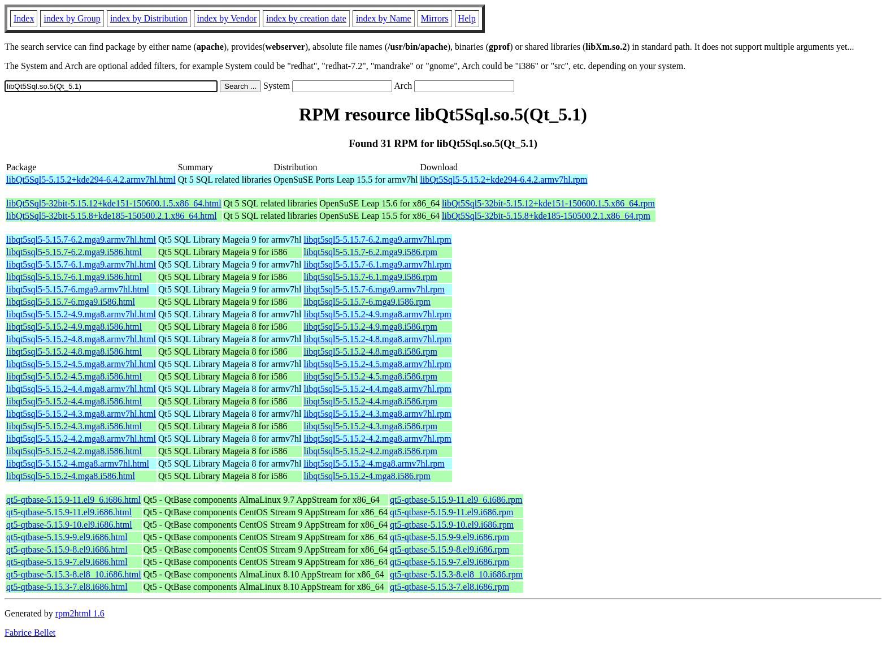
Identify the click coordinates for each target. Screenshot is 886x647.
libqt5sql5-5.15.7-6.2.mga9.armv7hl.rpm (377, 239)
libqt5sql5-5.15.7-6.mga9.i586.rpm (366, 302)
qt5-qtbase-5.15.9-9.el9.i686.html (67, 537)
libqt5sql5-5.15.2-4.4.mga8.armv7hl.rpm (377, 389)
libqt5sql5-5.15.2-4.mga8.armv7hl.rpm (373, 463)
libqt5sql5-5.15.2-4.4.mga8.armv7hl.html (81, 389)
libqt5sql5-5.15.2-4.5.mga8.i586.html (74, 376)
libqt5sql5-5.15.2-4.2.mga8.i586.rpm (370, 451)
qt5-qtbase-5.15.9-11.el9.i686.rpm (451, 512)
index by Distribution (149, 18)
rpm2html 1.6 (80, 613)
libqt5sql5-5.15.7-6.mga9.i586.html (70, 302)
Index (24, 18)
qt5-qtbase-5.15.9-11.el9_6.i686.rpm (456, 499)
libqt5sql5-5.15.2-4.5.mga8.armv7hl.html (81, 364)
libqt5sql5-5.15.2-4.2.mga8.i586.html (74, 451)
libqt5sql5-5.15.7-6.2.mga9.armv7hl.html (81, 239)
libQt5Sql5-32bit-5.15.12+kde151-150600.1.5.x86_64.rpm (548, 203)
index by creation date (306, 18)
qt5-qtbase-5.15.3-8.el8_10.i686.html (73, 574)
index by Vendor (227, 18)
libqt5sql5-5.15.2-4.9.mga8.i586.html (74, 326)
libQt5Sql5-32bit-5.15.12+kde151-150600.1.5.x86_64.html (114, 203)
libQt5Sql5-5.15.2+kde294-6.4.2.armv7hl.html (91, 179)
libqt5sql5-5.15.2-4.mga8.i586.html (70, 476)
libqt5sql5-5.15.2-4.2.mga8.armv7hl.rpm (377, 438)
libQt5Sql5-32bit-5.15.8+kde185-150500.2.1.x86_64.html (111, 216)
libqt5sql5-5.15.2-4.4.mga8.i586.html (74, 401)
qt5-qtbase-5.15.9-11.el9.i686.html (69, 512)
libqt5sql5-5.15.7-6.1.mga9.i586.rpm (370, 277)
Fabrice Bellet (30, 632)
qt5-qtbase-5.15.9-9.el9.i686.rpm (449, 537)
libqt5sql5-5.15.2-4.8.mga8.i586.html (74, 351)
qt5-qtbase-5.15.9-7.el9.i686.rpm (449, 562)
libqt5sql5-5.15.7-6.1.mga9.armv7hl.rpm (377, 264)
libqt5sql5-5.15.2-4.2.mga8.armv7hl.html (81, 438)
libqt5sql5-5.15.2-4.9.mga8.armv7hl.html (81, 314)
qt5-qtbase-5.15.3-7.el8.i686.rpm (449, 587)
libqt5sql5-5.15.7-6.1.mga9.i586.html (74, 277)
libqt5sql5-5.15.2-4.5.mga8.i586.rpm (370, 376)
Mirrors (435, 18)
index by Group (72, 18)
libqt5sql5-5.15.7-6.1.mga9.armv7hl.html (81, 264)
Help (467, 18)
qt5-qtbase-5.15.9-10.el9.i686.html (69, 524)
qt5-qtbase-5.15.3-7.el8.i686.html (67, 587)
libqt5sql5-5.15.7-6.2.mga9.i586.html (74, 252)
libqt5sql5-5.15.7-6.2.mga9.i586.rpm (370, 252)
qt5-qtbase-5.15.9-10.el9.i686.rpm (452, 524)
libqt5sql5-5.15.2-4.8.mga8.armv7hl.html (81, 339)
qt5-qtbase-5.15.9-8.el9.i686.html (67, 549)
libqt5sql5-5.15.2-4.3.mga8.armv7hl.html (81, 414)
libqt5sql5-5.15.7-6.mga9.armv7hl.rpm (373, 289)
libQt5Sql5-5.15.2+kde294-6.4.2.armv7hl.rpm (503, 179)
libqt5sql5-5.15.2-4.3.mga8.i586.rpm (370, 426)
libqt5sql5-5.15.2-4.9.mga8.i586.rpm (370, 326)
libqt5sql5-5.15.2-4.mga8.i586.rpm (366, 476)
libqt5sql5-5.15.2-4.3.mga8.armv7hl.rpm (377, 414)
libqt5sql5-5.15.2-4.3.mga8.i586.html (74, 426)
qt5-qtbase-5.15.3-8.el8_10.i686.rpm (456, 574)
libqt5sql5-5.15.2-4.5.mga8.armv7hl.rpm (377, 364)
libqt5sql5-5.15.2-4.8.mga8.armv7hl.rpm (377, 339)
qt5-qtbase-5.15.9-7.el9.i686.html (67, 562)
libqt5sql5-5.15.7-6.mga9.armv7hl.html (77, 289)
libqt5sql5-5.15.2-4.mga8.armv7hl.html (77, 463)
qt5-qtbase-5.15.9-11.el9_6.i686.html (73, 499)
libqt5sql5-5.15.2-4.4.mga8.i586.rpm (370, 401)
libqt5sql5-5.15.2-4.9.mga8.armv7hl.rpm (377, 314)
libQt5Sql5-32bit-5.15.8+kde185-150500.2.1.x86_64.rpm (546, 216)
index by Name (383, 18)
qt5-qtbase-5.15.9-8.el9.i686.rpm (449, 549)
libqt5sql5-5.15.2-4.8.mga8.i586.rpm (370, 351)
